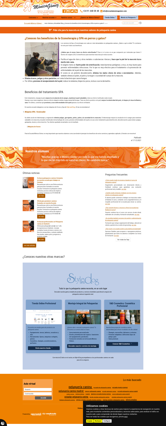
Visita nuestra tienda (43, 348)
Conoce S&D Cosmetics (121, 344)
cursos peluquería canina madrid (121, 394)
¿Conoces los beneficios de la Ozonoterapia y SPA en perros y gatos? (84, 23)
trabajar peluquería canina (67, 400)
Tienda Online (110, 17)
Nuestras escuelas (49, 18)
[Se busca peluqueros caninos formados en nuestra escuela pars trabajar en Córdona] (28, 182)
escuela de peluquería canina (102, 387)
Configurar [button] (107, 421)
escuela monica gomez (120, 387)
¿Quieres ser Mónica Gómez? (90, 18)
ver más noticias (29, 245)
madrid (88, 394)
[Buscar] (140, 23)
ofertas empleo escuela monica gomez (89, 400)
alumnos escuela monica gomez (101, 394)
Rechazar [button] (98, 421)
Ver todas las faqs (123, 240)
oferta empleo (131, 400)
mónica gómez (79, 394)
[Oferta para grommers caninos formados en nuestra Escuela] (28, 205)
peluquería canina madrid (71, 391)
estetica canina (70, 394)
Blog (62, 23)
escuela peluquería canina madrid (128, 391)
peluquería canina (80, 387)
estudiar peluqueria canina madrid (122, 397)
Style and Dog (71, 107)
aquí (126, 417)
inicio (46, 23)
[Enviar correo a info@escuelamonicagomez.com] (113, 12)
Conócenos (33, 18)
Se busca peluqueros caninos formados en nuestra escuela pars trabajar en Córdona (50, 180)
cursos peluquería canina (93, 391)
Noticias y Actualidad (54, 23)
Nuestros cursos (66, 18)
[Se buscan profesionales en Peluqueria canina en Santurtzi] (28, 226)
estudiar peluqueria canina (76, 396)
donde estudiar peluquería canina (100, 397)
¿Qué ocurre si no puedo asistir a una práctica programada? (123, 229)
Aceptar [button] (90, 421)
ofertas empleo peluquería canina (114, 400)
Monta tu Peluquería (128, 17)
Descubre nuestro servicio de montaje (82, 346)
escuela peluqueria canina (109, 391)
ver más (41, 196)
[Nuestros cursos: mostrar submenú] (74, 18)
